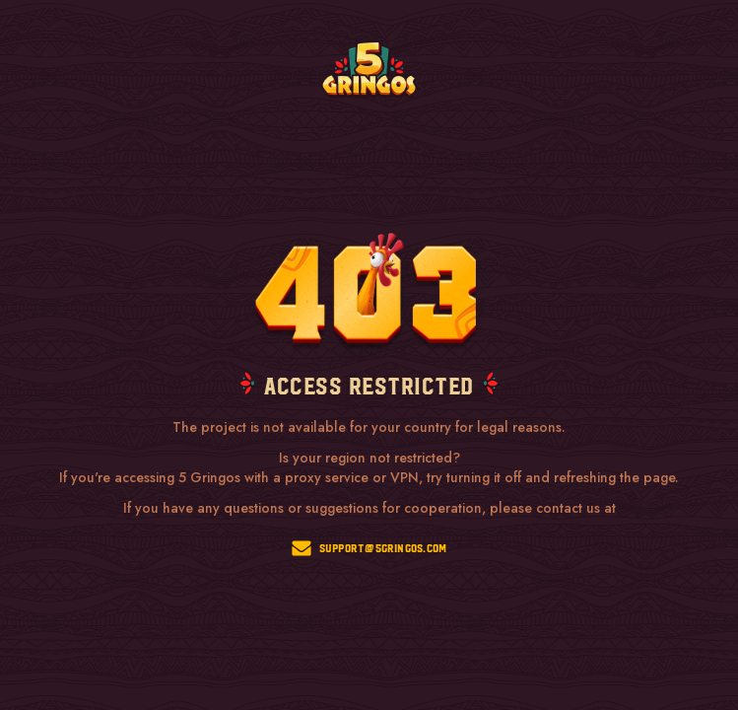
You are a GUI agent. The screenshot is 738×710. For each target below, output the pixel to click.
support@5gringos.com (369, 548)
